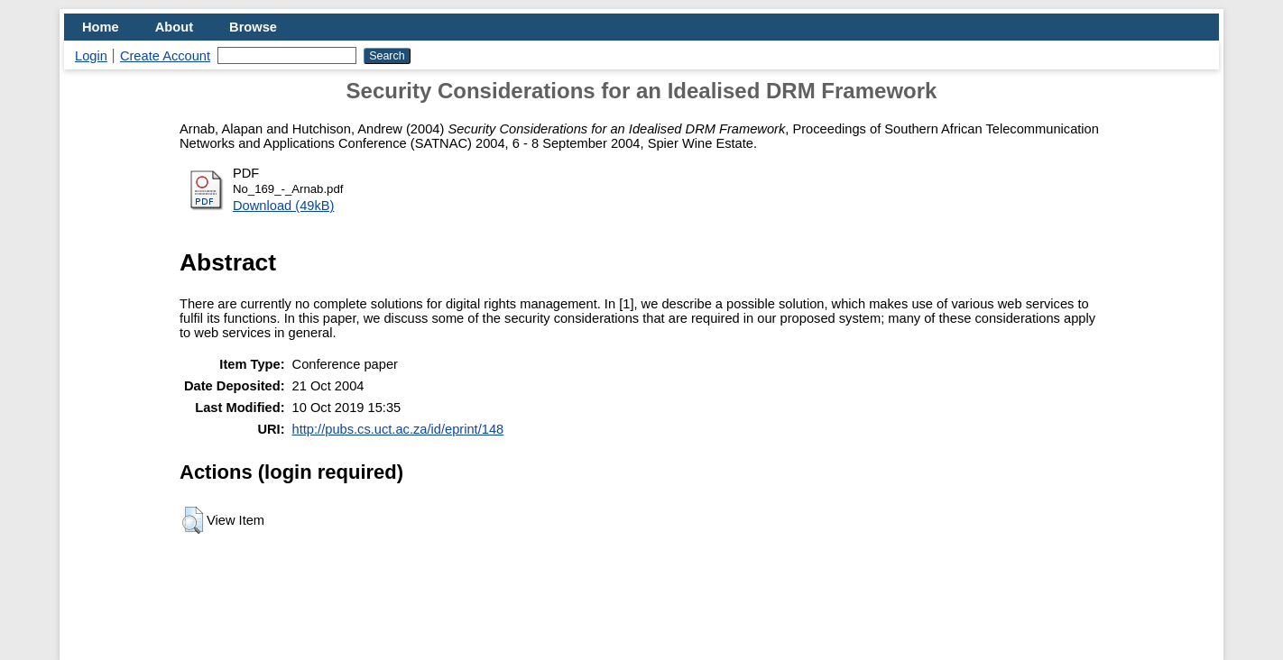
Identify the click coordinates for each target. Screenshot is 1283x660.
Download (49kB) (283, 205)
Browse (253, 27)
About (174, 27)
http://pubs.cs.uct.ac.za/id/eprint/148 (398, 429)
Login (91, 56)
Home (100, 27)
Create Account (165, 56)
